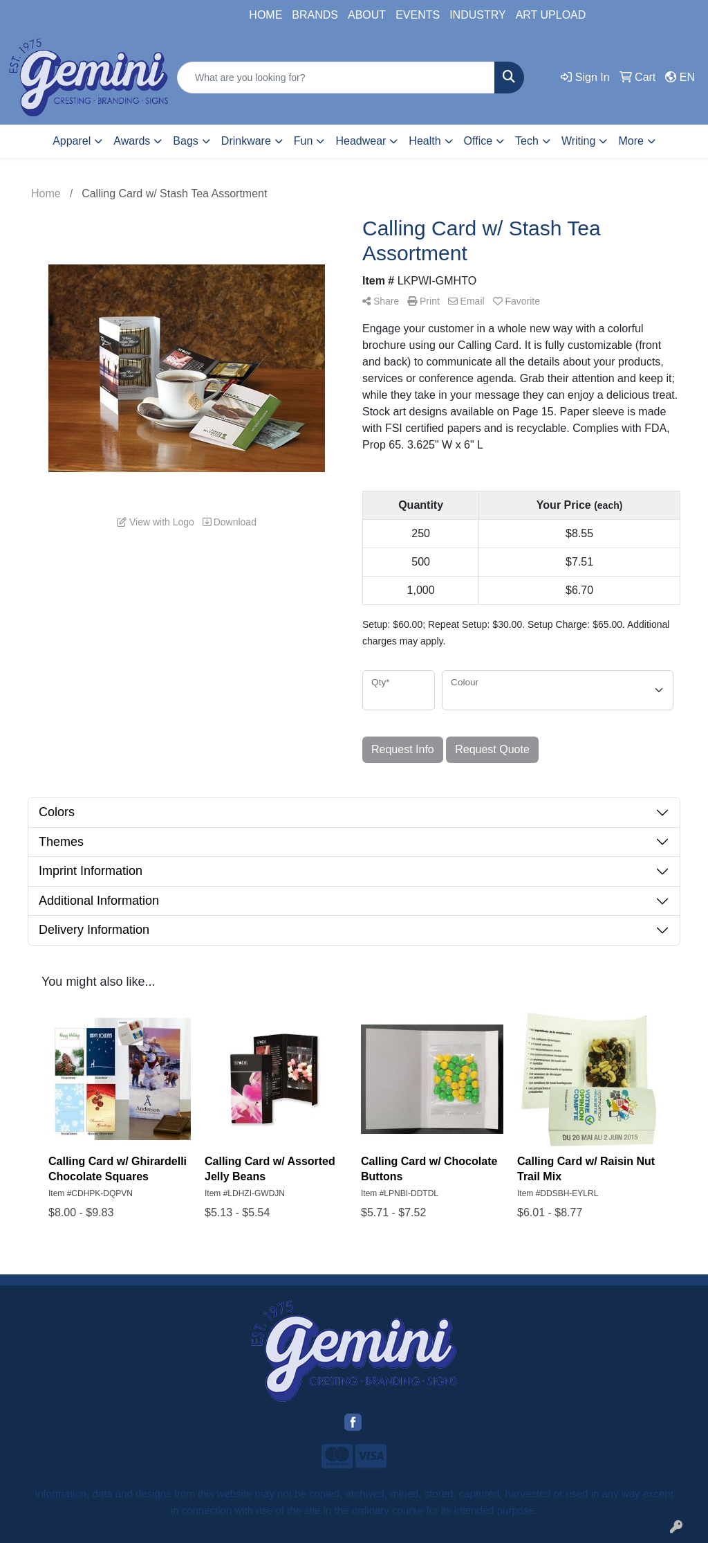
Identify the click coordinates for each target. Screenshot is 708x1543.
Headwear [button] (360, 141)
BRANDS (315, 15)
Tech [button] (527, 141)
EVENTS (417, 15)
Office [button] (478, 141)
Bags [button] (185, 141)
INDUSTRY (477, 15)
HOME (265, 15)
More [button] (630, 141)
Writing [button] (578, 141)
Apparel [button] (72, 141)
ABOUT (367, 15)
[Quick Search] (336, 77)
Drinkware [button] (246, 141)
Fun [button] (303, 141)
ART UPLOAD (551, 15)
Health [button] (424, 141)
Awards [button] (131, 141)
